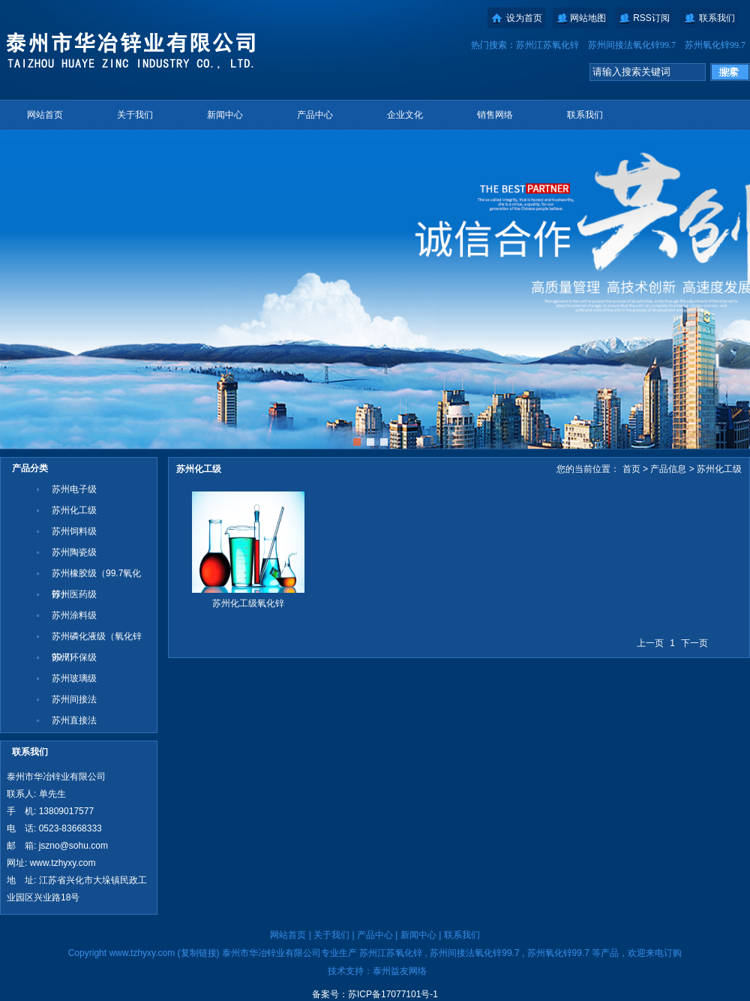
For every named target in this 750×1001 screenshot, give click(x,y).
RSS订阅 (651, 18)
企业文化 (405, 115)
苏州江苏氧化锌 (547, 45)
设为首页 (524, 18)
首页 (631, 469)
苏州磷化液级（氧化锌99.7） (97, 639)
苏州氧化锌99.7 (715, 45)
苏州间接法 (74, 699)
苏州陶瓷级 (74, 552)
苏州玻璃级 (74, 678)
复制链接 (199, 953)
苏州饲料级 (74, 531)
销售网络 (495, 115)
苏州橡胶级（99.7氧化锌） (96, 576)
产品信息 (668, 469)
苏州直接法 (74, 720)
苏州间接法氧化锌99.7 (632, 45)
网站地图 (588, 18)
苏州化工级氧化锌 (248, 603)
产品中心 (315, 115)
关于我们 (135, 115)
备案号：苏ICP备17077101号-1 (375, 994)
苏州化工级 (74, 510)
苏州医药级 (74, 594)
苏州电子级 (74, 489)
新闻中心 (225, 115)
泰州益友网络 (400, 971)
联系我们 (717, 18)
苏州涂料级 (74, 615)
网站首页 (45, 115)
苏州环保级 (74, 657)
